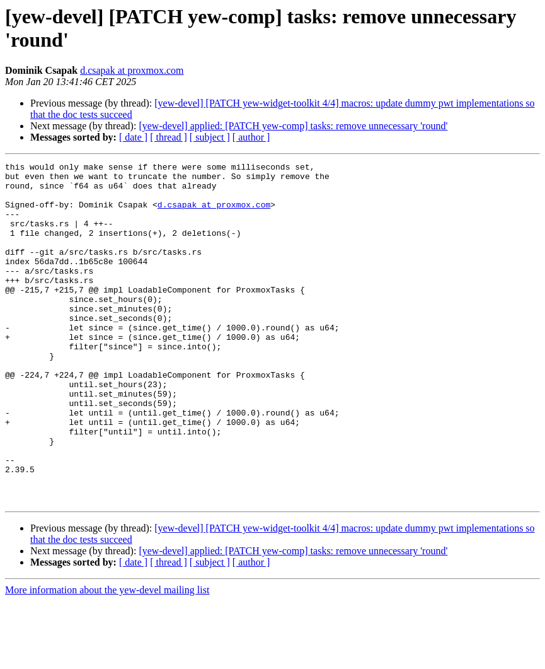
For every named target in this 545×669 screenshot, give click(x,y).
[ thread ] (168, 137)
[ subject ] (210, 137)
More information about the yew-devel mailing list (107, 658)
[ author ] (251, 137)
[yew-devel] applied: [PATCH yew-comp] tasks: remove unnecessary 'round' (293, 125)
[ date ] (133, 137)
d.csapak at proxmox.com (131, 70)
